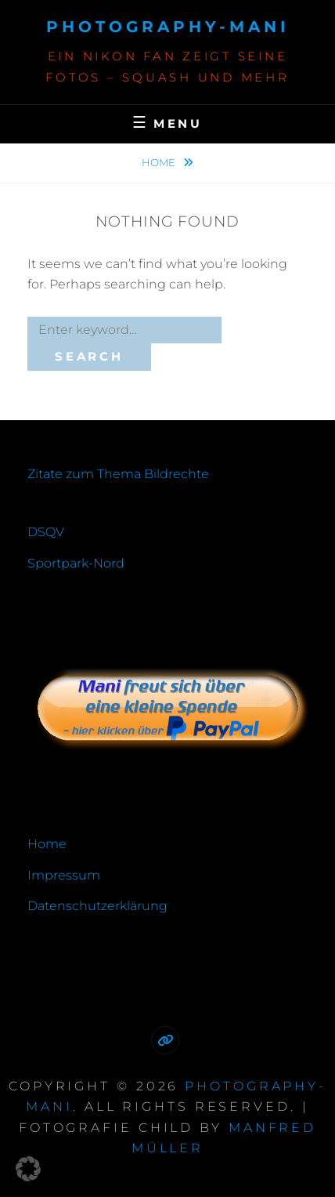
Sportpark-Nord (75, 563)
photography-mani (168, 26)
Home (160, 162)
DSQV (45, 531)
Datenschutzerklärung (97, 905)
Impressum (63, 875)
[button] (28, 1169)
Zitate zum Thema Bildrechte (118, 473)
